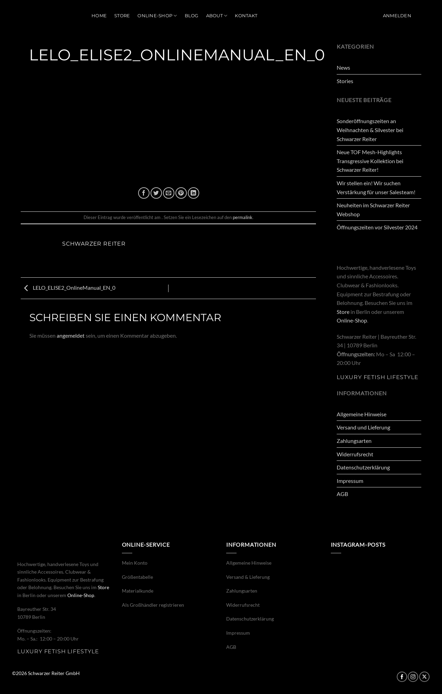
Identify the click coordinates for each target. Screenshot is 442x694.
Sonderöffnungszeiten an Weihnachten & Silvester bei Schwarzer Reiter (370, 130)
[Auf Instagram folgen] (413, 677)
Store (122, 15)
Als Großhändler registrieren (153, 605)
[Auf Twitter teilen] (156, 193)
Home (99, 15)
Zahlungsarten (354, 440)
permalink (242, 217)
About (217, 15)
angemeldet (71, 335)
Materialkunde (137, 591)
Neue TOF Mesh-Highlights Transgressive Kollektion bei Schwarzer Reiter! (370, 161)
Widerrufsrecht (355, 454)
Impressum (350, 480)
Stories (345, 81)
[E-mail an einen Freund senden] (168, 193)
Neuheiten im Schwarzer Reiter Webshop (373, 209)
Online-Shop (157, 15)
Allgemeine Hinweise (361, 414)
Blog (192, 15)
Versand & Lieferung (248, 577)
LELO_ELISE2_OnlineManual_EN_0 (68, 287)
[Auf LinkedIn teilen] (193, 193)
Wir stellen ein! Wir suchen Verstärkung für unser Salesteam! (376, 187)
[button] (397, 16)
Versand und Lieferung (363, 427)
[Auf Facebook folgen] (402, 677)
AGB (342, 493)
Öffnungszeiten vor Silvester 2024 (377, 227)
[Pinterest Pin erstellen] (181, 193)
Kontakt (246, 15)
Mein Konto (134, 563)
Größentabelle (137, 577)
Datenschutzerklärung (363, 467)
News (343, 67)
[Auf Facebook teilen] (144, 193)
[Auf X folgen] (424, 677)
